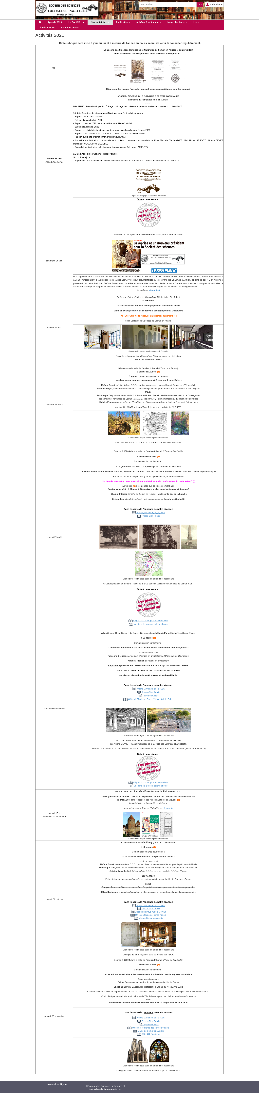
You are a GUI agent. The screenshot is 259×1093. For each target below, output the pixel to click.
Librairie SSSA (47, 27)
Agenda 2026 (55, 22)
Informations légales (57, 1084)
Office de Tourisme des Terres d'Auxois (148, 1028)
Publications (123, 22)
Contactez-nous (70, 27)
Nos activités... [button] (100, 22)
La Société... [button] (76, 22)
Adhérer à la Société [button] (148, 22)
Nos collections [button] (177, 22)
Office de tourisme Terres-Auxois (150, 915)
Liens (196, 22)
